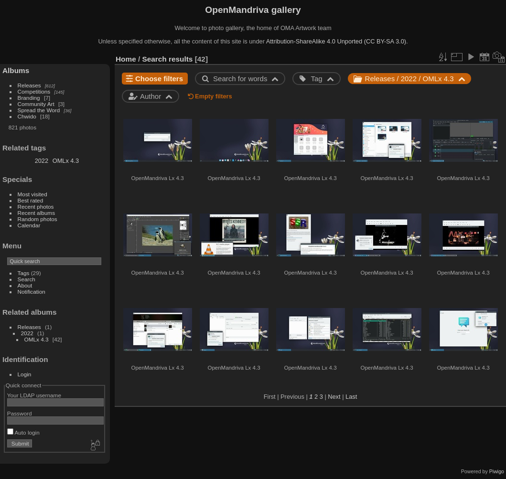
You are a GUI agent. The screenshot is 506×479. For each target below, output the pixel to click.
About (25, 285)
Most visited (32, 194)
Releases (29, 85)
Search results (167, 59)
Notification (31, 291)
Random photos (37, 219)
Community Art (36, 104)
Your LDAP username (34, 395)
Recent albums (36, 213)
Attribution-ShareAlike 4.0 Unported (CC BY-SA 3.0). (337, 41)
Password (19, 413)
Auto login (23, 432)
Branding (29, 98)
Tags (24, 273)
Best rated (30, 200)
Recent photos (36, 206)
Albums (15, 70)
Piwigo (496, 471)
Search (26, 279)
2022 (41, 160)
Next (334, 396)
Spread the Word (39, 110)
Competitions (34, 91)
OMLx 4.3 (66, 160)
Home (126, 59)
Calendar (29, 225)
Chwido (27, 116)
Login (25, 374)
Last (351, 396)
